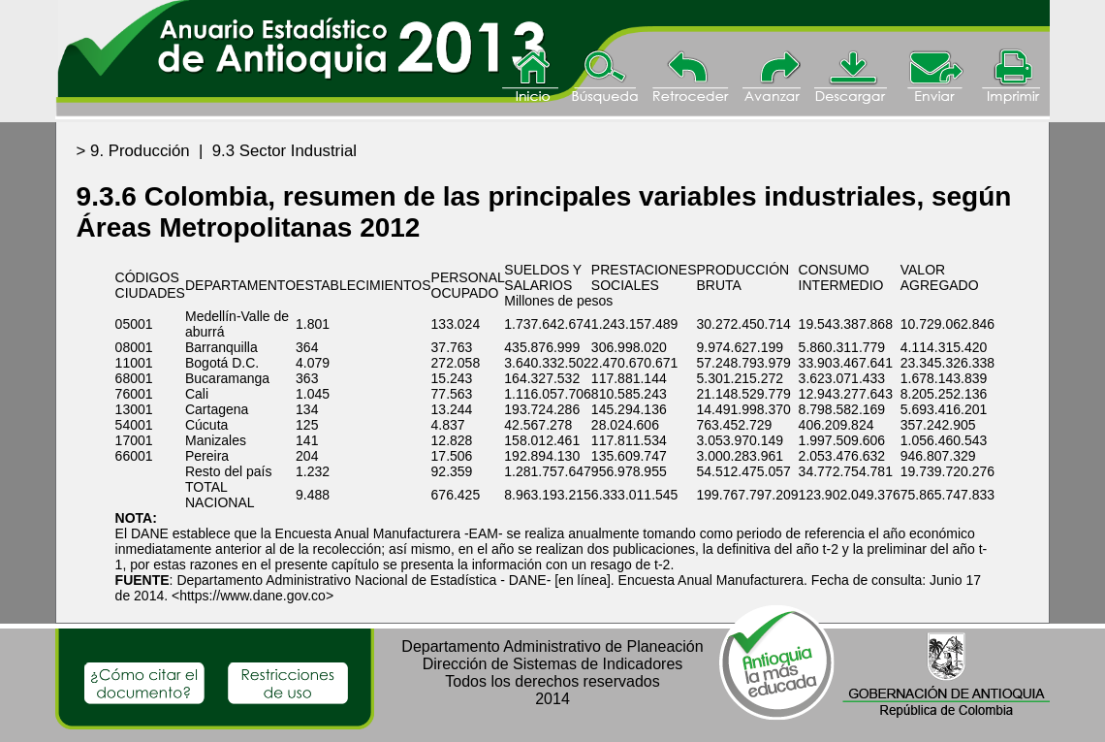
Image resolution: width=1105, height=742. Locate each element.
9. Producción (140, 151)
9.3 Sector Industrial (284, 151)
